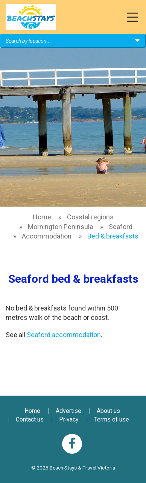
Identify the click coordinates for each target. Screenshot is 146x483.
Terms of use (111, 419)
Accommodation (46, 236)
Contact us (30, 419)
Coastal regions (90, 217)
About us (108, 410)
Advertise (68, 410)
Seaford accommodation (64, 335)
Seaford (120, 227)
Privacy (69, 419)
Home (42, 217)
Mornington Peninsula (60, 227)
